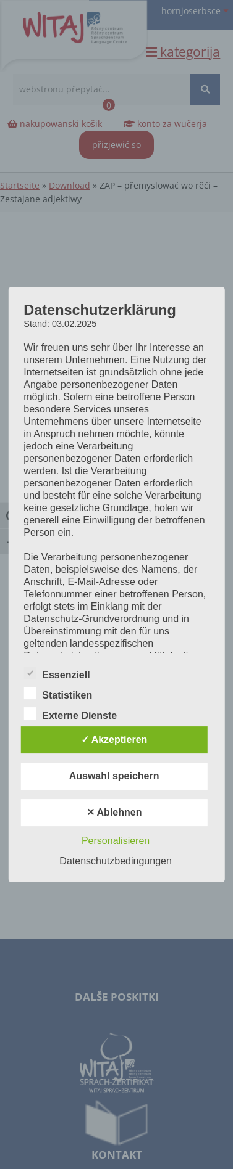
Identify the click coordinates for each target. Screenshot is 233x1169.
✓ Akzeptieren (114, 739)
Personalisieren (116, 840)
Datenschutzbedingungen (115, 861)
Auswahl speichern (114, 776)
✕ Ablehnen (114, 812)
